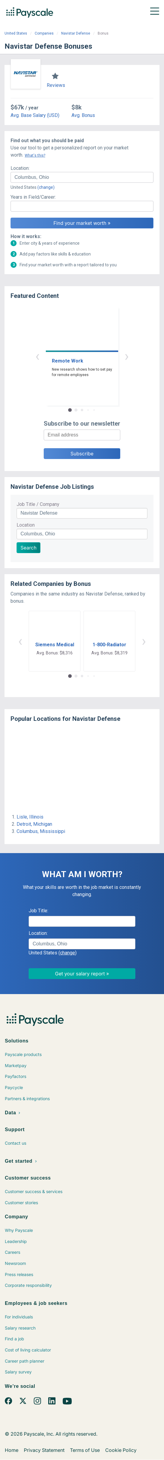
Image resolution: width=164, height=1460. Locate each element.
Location (26, 525)
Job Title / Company (38, 504)
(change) (46, 187)
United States (16, 33)
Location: (20, 168)
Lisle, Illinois (30, 817)
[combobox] (82, 177)
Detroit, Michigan (34, 824)
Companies (44, 33)
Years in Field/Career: (33, 197)
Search (28, 548)
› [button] (127, 356)
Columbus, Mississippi (41, 831)
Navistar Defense (75, 33)
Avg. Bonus (83, 115)
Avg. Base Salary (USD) (35, 115)
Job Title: (38, 911)
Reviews (56, 85)
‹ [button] (37, 356)
